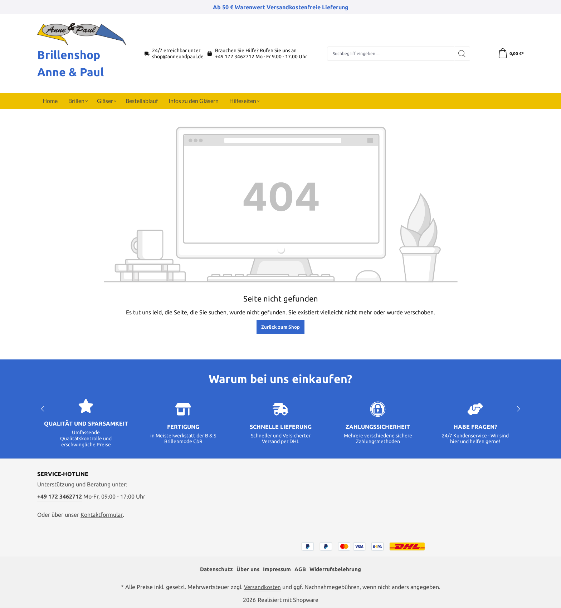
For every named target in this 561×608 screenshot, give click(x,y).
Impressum (276, 569)
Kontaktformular (102, 514)
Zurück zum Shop (280, 326)
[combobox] (390, 53)
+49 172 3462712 (234, 56)
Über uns (245, 569)
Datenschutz (213, 569)
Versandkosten (262, 587)
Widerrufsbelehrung (337, 569)
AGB (300, 569)
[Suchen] (462, 53)
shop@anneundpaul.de (178, 56)
